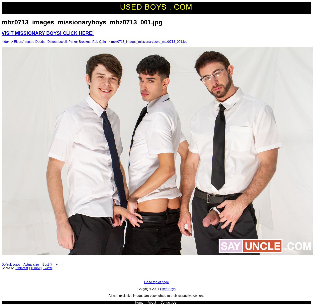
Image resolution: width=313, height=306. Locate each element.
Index (5, 41)
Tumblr (35, 268)
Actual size (31, 264)
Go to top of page (156, 282)
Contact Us (168, 302)
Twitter (47, 268)
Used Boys (167, 289)
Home (139, 302)
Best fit (47, 264)
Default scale (11, 264)
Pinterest (21, 268)
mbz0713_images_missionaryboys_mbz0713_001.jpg (149, 41)
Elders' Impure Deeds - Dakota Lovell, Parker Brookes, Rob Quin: (61, 41)
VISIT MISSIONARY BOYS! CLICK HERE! (48, 33)
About (152, 302)
